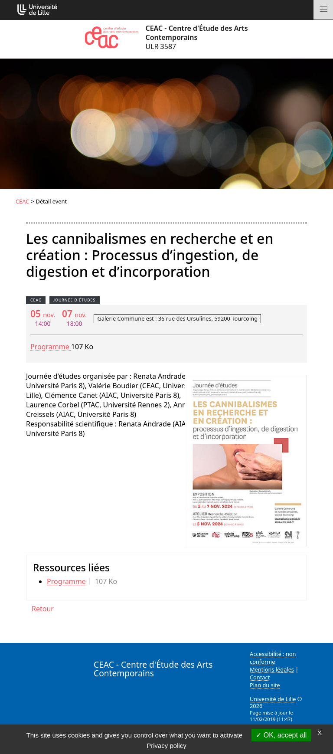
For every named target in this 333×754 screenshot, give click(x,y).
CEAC (22, 201)
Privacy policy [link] (166, 745)
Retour (43, 608)
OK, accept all (281, 735)
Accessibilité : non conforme (273, 657)
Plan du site (265, 685)
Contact (260, 677)
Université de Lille (273, 699)
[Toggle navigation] (323, 10)
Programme (50, 346)
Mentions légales (272, 669)
